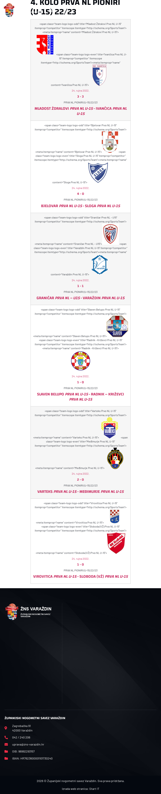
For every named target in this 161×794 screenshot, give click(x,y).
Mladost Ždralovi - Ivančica (81, 111)
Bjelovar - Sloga (80, 206)
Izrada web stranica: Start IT (80, 788)
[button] (53, 10)
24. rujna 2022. (80, 90)
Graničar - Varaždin (80, 298)
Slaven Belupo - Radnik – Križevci (80, 397)
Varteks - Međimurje (80, 491)
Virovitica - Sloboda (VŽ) (80, 576)
